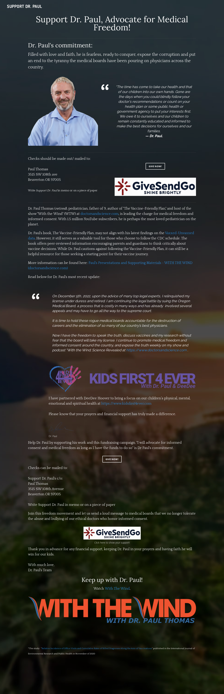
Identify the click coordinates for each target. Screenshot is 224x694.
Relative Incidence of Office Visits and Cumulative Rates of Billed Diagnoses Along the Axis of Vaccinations (97, 648)
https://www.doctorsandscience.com (156, 350)
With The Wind (117, 589)
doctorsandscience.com (99, 214)
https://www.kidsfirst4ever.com (126, 403)
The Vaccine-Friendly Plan (144, 208)
